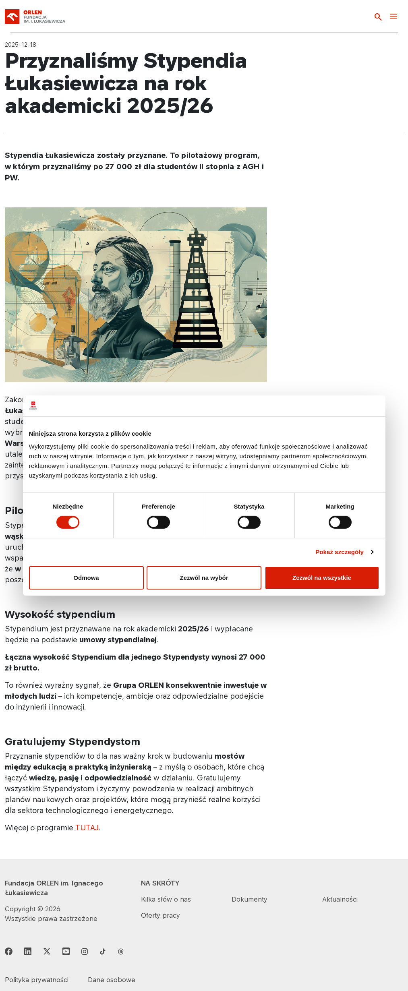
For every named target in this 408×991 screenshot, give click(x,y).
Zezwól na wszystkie (321, 577)
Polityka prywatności (36, 980)
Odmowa (86, 577)
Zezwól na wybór (204, 577)
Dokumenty (249, 899)
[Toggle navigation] (393, 17)
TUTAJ (87, 827)
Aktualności (340, 899)
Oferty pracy (160, 915)
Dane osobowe (111, 980)
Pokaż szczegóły (339, 551)
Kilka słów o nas (166, 899)
